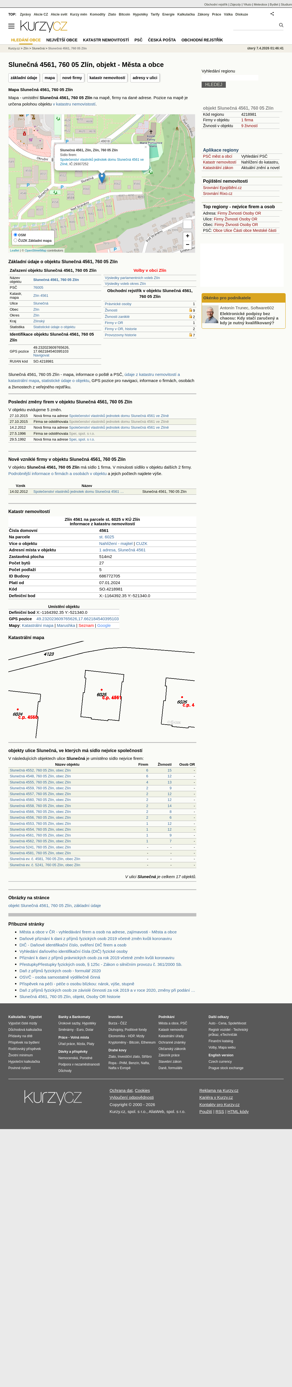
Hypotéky (140, 14)
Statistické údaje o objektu (54, 327)
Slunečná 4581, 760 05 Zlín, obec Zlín (40, 853)
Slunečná (40, 303)
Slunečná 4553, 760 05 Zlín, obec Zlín (40, 823)
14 (170, 806)
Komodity (97, 14)
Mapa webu (227, 1047)
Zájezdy (235, 4)
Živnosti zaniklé (117, 317)
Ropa (112, 1063)
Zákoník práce (169, 1055)
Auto (212, 1023)
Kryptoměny (117, 1042)
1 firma (247, 120)
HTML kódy (238, 1111)
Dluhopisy (115, 1030)
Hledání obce (26, 40)
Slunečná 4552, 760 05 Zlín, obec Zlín (40, 770)
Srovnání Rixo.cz (217, 193)
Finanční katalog (221, 1041)
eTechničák (229, 1035)
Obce (217, 230)
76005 (38, 287)
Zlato (112, 14)
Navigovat (41, 355)
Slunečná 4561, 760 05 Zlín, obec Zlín (40, 835)
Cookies (142, 1090)
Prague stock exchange (226, 1068)
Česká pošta (162, 40)
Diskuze (242, 14)
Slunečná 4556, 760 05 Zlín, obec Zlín (40, 817)
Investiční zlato (129, 1057)
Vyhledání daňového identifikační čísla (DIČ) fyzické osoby (73, 951)
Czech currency (220, 1062)
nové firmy (72, 78)
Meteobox (260, 4)
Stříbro (147, 1057)
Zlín (36, 309)
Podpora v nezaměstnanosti (79, 1064)
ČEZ (123, 1023)
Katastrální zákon (218, 167)
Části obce (242, 230)
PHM (123, 1063)
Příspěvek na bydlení (23, 1042)
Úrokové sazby (69, 1023)
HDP (131, 1036)
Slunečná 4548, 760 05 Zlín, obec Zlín (40, 776)
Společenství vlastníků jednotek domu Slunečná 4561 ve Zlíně (119, 416)
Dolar (89, 1030)
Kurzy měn (78, 14)
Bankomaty (81, 1017)
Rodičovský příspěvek (24, 1049)
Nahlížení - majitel (116, 543)
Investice (115, 1017)
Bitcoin (124, 14)
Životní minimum (20, 1055)
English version (221, 1055)
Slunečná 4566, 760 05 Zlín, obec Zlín (40, 812)
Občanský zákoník (172, 1049)
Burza (112, 1023)
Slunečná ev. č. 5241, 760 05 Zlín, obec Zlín (45, 865)
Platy (90, 1044)
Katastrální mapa (37, 625)
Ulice (228, 230)
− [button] (187, 245)
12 (170, 776)
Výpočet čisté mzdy (22, 1023)
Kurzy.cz (14, 48)
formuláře (175, 1068)
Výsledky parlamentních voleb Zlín (132, 278)
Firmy (222, 213)
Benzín (134, 1063)
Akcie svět (59, 14)
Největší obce (62, 40)
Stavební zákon (170, 1062)
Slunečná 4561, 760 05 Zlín (67, 48)
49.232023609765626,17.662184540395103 (77, 618)
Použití (205, 1111)
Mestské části (264, 230)
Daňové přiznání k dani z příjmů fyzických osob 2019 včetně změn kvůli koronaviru (95, 938)
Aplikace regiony (221, 150)
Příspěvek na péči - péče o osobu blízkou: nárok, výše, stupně (76, 983)
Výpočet (35, 1017)
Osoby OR (252, 213)
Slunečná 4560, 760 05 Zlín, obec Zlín (40, 800)
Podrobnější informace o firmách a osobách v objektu (57, 473)
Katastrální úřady (171, 1036)
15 (170, 770)
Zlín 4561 (40, 295)
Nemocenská (68, 1058)
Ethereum (148, 1042)
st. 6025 (106, 536)
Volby (212, 1047)
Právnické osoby (118, 304)
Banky (63, 1017)
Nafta (145, 1063)
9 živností (249, 126)
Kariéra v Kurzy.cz (216, 1097)
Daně (163, 1068)
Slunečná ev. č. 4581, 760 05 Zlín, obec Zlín (45, 859)
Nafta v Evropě (119, 1068)
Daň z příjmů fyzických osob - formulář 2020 (60, 970)
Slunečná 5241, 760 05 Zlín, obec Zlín (40, 847)
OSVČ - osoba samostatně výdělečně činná (59, 977)
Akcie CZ (41, 14)
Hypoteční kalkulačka (24, 1062)
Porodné (86, 1058)
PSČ (138, 40)
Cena (222, 1023)
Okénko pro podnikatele (227, 297)
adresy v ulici (145, 78)
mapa (50, 78)
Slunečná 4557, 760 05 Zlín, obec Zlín (40, 794)
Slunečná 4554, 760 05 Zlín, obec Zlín (40, 829)
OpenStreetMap (35, 250)
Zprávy (25, 14)
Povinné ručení (19, 1068)
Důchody (64, 1071)
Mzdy (141, 1036)
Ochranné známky (172, 1042)
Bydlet (274, 4)
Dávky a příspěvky (73, 1052)
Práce (216, 14)
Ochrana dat (121, 1090)
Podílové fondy (136, 1030)
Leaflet (14, 250)
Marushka (66, 625)
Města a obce (169, 1023)
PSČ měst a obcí (217, 156)
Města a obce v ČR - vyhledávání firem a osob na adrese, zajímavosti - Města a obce (98, 931)
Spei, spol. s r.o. (82, 439)
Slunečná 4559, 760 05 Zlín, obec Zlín (40, 788)
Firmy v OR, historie (121, 329)
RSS (220, 1111)
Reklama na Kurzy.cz (219, 1090)
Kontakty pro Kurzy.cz (219, 1104)
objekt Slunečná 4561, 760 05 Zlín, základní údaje (54, 905)
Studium (286, 4)
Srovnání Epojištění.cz (222, 187)
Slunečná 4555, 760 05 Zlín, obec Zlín (40, 782)
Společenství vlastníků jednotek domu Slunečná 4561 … (78, 491)
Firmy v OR (114, 323)
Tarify (155, 14)
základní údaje (24, 78)
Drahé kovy (117, 1050)
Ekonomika (116, 1036)
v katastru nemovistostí (74, 104)
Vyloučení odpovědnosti (132, 1097)
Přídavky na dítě (20, 1036)
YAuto (247, 4)
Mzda (81, 1044)
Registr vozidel (220, 1030)
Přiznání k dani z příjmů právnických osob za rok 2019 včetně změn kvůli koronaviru (96, 957)
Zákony (203, 14)
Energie (168, 14)
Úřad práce (66, 1044)
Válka (228, 14)
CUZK (141, 543)
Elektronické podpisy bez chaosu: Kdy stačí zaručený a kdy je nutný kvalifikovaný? (249, 318)
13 (170, 782)
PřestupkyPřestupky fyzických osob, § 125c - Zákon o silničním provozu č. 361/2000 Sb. (100, 964)
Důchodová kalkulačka (25, 1030)
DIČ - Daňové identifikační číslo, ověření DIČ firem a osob (72, 945)
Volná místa (79, 1037)
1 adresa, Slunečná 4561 (122, 549)
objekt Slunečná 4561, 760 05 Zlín (238, 108)
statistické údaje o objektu (65, 380)
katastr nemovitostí (107, 78)
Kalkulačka (186, 14)
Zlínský (39, 321)
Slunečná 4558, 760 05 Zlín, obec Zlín (40, 806)
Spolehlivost (237, 1023)
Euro (79, 1030)
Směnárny (66, 1030)
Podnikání (166, 1017)
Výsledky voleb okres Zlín (125, 284)
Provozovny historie (120, 335)
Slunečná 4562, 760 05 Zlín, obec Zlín (40, 841)
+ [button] (187, 236)
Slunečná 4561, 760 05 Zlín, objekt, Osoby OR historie (69, 996)
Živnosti (111, 310)
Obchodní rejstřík (216, 4)
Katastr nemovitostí (219, 162)
